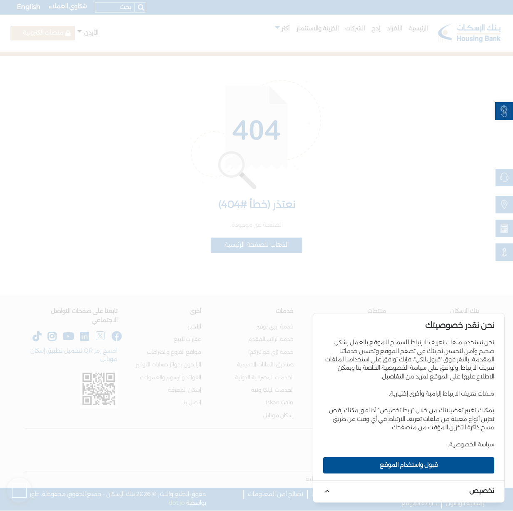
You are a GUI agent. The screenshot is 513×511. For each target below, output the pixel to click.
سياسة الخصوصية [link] (471, 444)
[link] (504, 111)
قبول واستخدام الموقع (409, 465)
